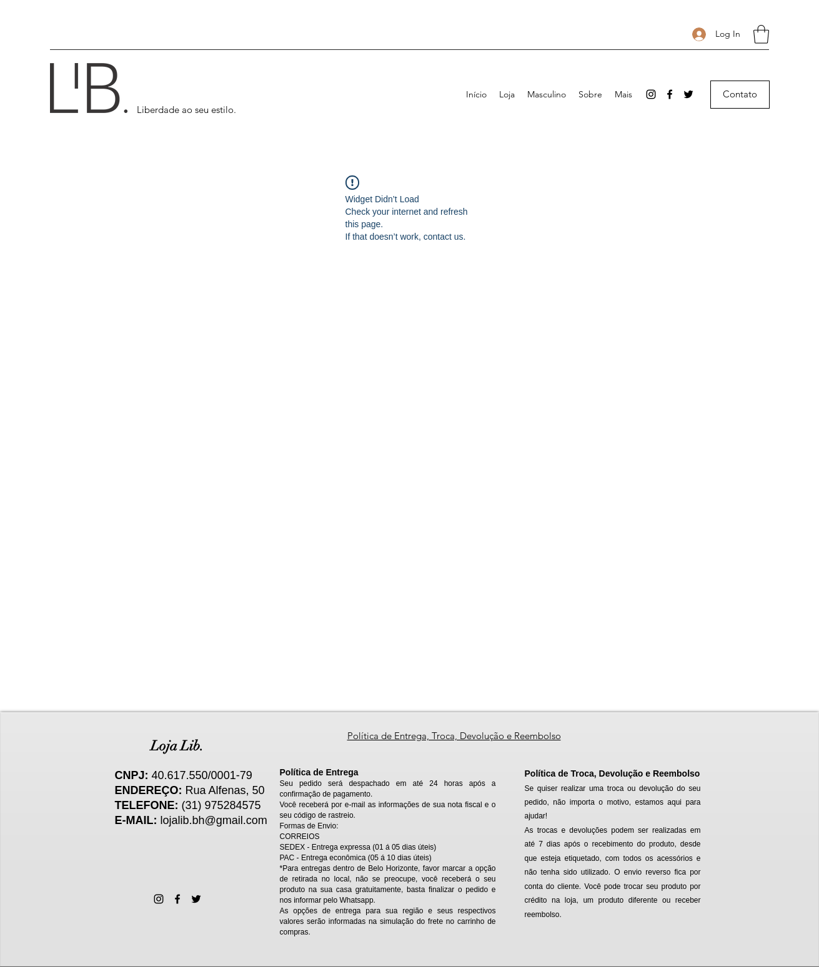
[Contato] (740, 95)
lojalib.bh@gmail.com (214, 820)
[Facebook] (669, 94)
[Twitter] (688, 94)
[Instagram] (651, 94)
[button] (761, 34)
